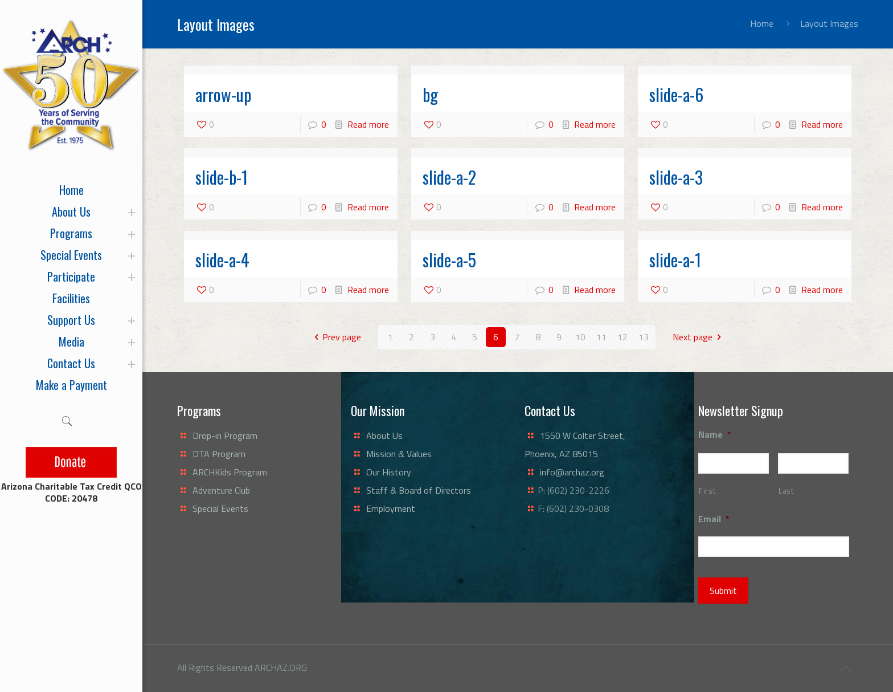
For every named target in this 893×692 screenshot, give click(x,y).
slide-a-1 (675, 259)
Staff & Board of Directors (418, 490)
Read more (368, 124)
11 (601, 337)
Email (714, 519)
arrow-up (223, 94)
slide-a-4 (222, 259)
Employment (390, 508)
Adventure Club (221, 490)
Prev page (335, 337)
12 (622, 337)
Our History (388, 472)
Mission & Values (399, 454)
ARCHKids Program (229, 472)
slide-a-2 (449, 177)
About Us (384, 435)
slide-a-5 (449, 259)
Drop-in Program (224, 435)
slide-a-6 (676, 94)
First (707, 490)
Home (761, 23)
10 (580, 337)
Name (714, 435)
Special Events (220, 508)
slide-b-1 (221, 177)
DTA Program (218, 454)
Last (786, 490)
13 (643, 337)
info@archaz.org (572, 472)
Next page (699, 337)
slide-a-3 (676, 177)
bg (430, 94)
